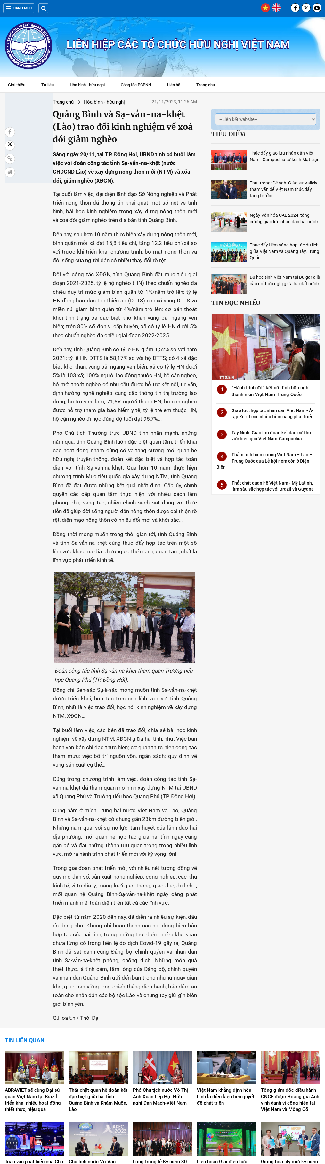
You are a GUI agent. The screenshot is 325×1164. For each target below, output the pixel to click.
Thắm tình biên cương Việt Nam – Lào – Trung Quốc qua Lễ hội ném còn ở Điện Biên (264, 461)
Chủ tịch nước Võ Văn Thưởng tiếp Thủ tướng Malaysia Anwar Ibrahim (94, 1073)
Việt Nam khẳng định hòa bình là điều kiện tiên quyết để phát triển (225, 1002)
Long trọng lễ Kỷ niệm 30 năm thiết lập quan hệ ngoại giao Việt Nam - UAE (162, 1073)
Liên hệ (173, 84)
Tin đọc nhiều (235, 303)
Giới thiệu (16, 84)
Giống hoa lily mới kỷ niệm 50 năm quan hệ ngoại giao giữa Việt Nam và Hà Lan (290, 1073)
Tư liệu (50, 85)
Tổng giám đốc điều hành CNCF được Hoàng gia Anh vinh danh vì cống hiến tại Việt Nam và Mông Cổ (290, 1005)
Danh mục (19, 8)
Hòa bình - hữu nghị (87, 84)
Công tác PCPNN (136, 84)
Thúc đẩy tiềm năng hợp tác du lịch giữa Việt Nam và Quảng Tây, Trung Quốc (284, 251)
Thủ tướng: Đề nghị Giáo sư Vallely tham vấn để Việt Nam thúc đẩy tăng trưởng (283, 189)
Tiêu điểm (228, 134)
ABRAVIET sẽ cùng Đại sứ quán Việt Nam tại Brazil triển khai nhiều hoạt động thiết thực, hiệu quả (33, 1005)
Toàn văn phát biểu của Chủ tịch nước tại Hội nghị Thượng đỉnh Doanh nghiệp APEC (34, 1076)
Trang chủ (205, 84)
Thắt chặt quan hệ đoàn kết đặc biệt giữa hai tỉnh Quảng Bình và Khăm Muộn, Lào (98, 1005)
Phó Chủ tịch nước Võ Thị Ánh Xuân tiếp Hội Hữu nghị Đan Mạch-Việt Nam (160, 1002)
